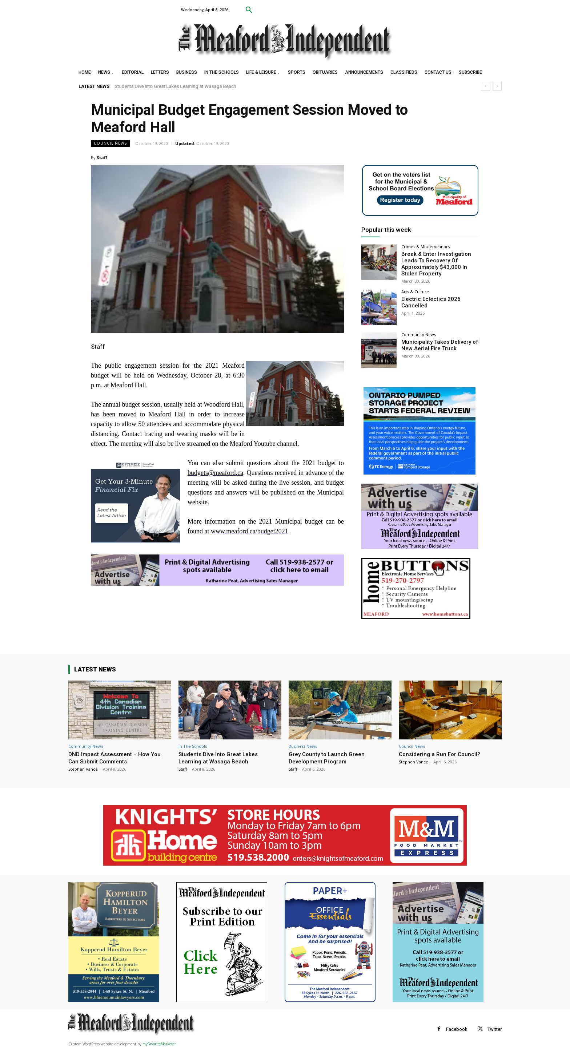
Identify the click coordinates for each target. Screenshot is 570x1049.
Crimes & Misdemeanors (425, 247)
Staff (102, 157)
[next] (497, 86)
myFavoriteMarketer (159, 1043)
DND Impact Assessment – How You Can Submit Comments (118, 757)
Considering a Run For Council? (442, 754)
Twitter (494, 1029)
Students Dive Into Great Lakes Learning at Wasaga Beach (175, 86)
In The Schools (192, 746)
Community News (418, 333)
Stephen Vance (83, 769)
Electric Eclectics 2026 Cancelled (428, 300)
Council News (110, 143)
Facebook (456, 1029)
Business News (303, 746)
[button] (249, 10)
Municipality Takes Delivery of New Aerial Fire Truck (436, 343)
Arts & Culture (415, 290)
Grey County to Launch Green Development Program (329, 757)
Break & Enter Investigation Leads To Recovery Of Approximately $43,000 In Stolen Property (439, 263)
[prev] (485, 86)
